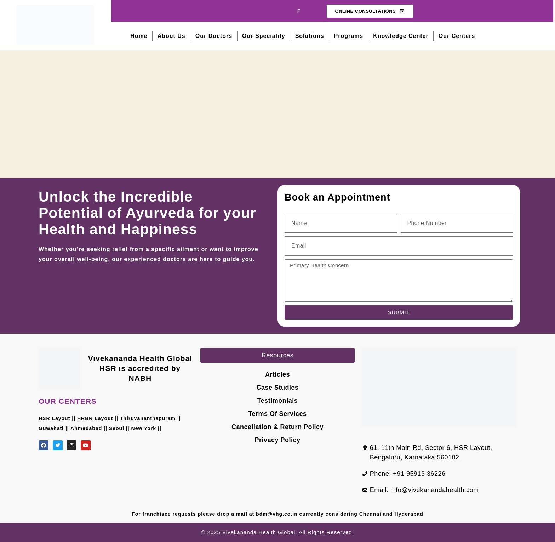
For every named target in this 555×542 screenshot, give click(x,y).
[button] (277, 355)
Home (138, 36)
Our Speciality (263, 36)
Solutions (309, 36)
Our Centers (457, 36)
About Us (171, 36)
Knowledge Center (400, 36)
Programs (349, 36)
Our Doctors (213, 36)
